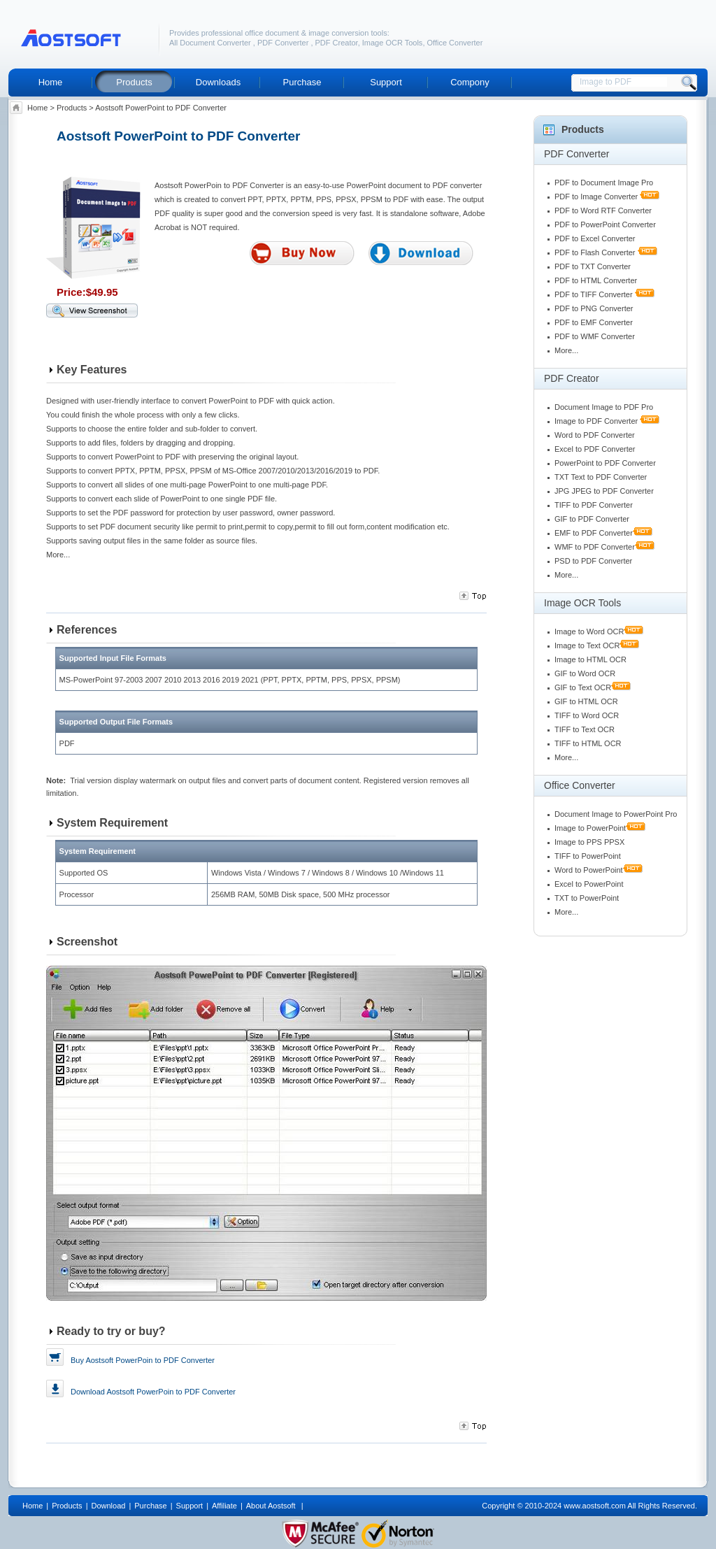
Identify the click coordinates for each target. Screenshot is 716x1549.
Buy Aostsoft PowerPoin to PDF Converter (143, 1360)
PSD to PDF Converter (593, 561)
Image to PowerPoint (590, 828)
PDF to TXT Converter (592, 266)
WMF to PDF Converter (594, 547)
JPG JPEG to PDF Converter (604, 491)
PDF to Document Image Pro (603, 182)
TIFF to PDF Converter (593, 505)
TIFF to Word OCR (586, 715)
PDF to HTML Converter (595, 280)
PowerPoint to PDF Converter (605, 463)
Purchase (302, 82)
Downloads (218, 82)
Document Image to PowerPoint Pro (615, 814)
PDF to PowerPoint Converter (605, 224)
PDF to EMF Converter (593, 322)
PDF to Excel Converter (595, 238)
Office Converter (455, 42)
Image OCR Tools (392, 42)
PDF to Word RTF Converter (603, 210)
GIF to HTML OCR (586, 701)
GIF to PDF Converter (591, 519)
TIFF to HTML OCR (588, 743)
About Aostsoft (272, 1505)
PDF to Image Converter (596, 196)
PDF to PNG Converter (593, 308)
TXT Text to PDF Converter (600, 477)
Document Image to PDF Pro (603, 407)
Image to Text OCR (587, 645)
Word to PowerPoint (588, 870)
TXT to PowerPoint (586, 898)
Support (386, 82)
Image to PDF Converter (596, 421)
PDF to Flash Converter (595, 252)
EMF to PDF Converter (593, 533)
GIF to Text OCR (582, 687)
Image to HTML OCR (590, 659)
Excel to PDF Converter (595, 449)
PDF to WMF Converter (594, 336)
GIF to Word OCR (584, 673)
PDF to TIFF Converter (593, 294)
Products (134, 82)
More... (566, 350)
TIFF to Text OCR (584, 729)
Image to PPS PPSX (589, 842)
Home (50, 82)
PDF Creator (336, 42)
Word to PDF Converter (594, 435)
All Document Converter (211, 42)
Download (153, 1388)
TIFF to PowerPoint (587, 856)
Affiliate (224, 1505)
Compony (469, 82)
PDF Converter (283, 42)
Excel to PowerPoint (588, 884)
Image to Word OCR (589, 631)
